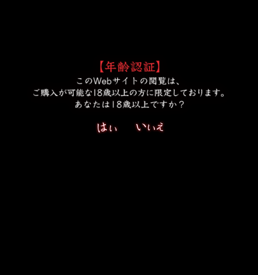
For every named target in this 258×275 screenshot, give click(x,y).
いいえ (149, 129)
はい (111, 129)
